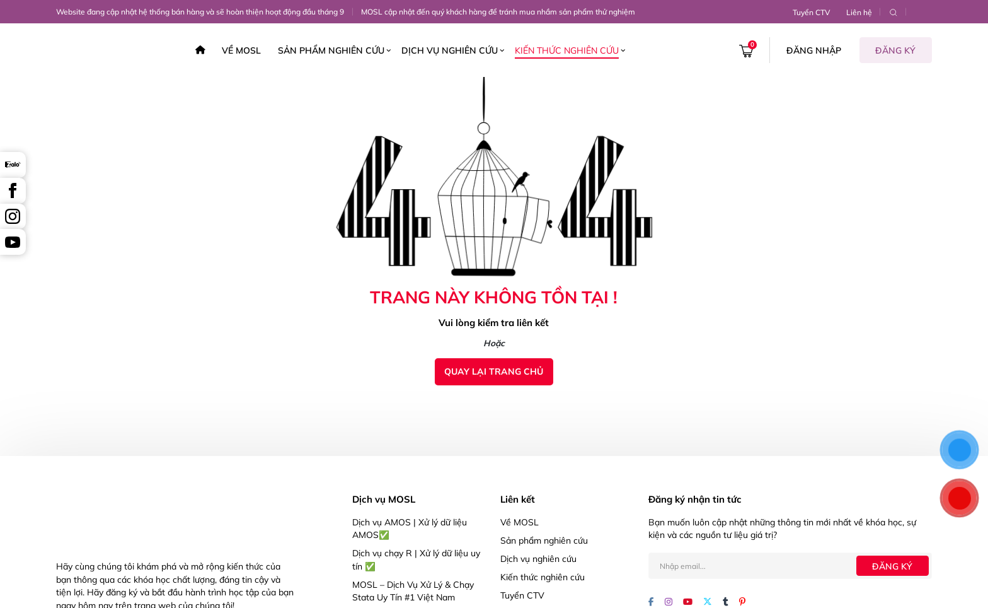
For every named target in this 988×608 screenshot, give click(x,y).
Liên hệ (859, 12)
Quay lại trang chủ (493, 371)
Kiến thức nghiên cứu (567, 50)
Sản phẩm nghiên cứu (331, 50)
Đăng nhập (813, 50)
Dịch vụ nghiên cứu (449, 50)
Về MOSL (241, 50)
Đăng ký (895, 50)
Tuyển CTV (811, 12)
